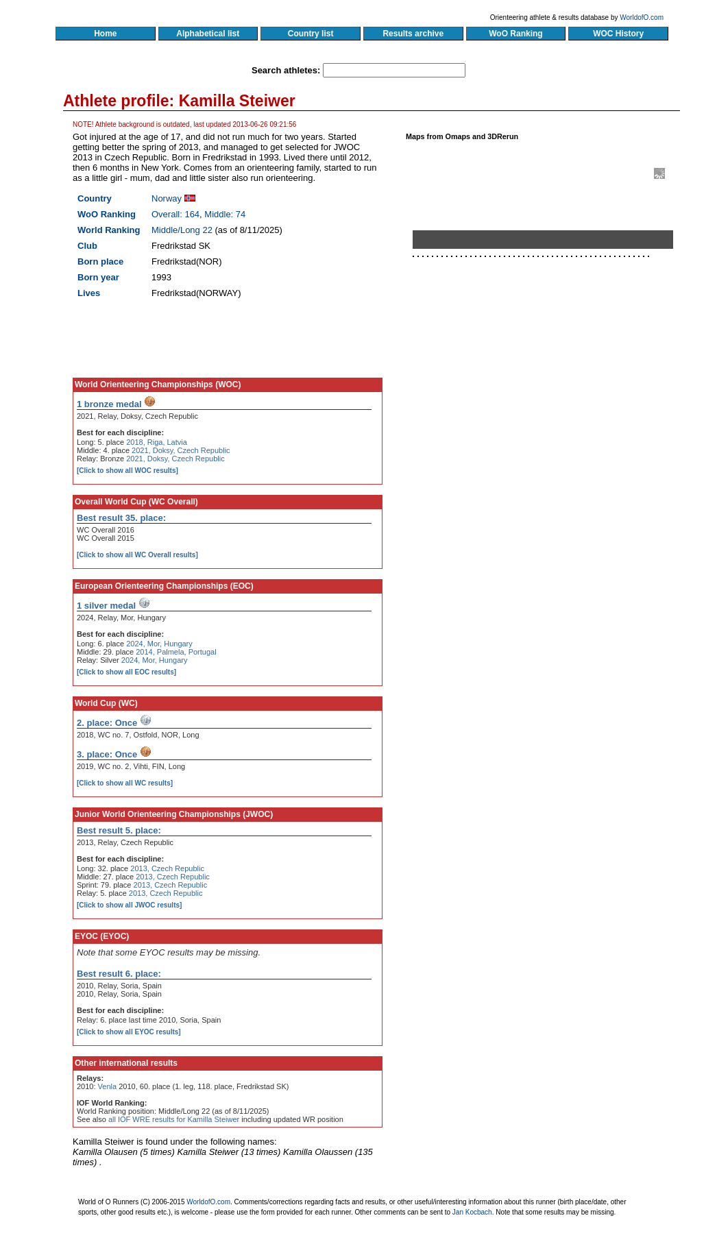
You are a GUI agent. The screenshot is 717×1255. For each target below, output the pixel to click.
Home (105, 33)
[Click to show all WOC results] (127, 470)
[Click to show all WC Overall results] (137, 555)
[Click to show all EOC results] (126, 672)
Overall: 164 (175, 214)
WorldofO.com (642, 17)
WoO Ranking (516, 33)
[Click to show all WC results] (125, 783)
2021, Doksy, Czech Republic (181, 450)
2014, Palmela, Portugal (176, 652)
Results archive (413, 33)
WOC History (618, 33)
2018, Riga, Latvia (156, 442)
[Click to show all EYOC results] (129, 1032)
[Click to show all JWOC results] (129, 905)
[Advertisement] (548, 420)
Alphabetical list (208, 33)
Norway (166, 198)
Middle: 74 (224, 214)
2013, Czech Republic (167, 868)
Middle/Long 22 (181, 230)
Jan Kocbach (472, 1212)
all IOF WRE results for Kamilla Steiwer (173, 1119)
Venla (107, 1086)
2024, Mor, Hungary (159, 643)
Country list (310, 33)
